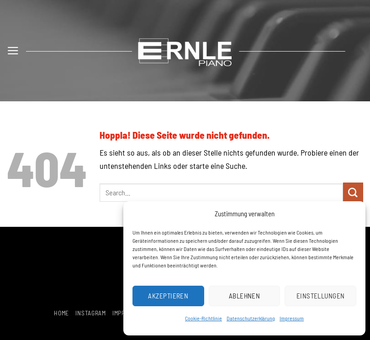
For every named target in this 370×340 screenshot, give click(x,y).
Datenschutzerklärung (251, 318)
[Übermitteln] (353, 192)
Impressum (292, 318)
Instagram (90, 313)
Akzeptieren (168, 296)
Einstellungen (320, 296)
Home (61, 313)
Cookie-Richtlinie (203, 318)
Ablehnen (244, 296)
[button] (13, 51)
